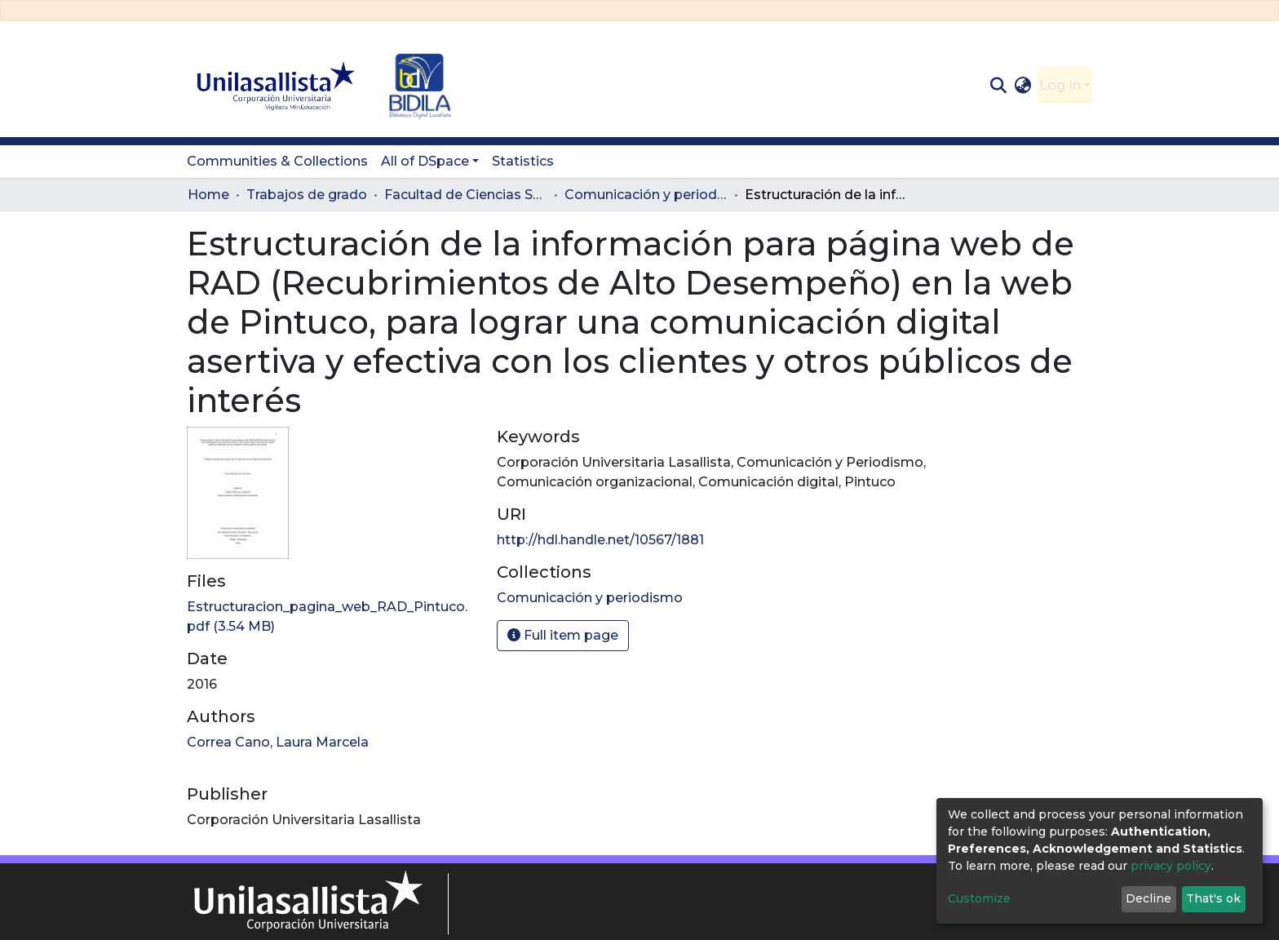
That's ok (1213, 898)
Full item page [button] (562, 635)
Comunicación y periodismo (646, 194)
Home (208, 194)
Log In (1060, 85)
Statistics (523, 161)
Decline (1148, 898)
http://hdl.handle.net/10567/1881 (600, 540)
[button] (1023, 85)
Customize (979, 898)
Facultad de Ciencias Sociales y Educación (465, 194)
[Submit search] (998, 85)
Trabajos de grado (306, 194)
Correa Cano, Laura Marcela (278, 742)
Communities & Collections (277, 161)
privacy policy (1171, 865)
